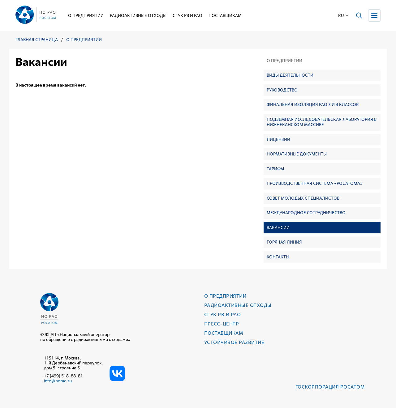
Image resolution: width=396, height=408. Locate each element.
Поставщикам (225, 15)
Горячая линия (284, 242)
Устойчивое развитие (234, 342)
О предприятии (86, 15)
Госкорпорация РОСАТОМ (329, 387)
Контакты (278, 257)
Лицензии (278, 139)
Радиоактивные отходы (138, 15)
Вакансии (278, 227)
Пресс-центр (221, 324)
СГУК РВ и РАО (187, 15)
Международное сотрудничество (306, 212)
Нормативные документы (297, 154)
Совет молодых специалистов (303, 198)
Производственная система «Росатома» (315, 183)
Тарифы (275, 169)
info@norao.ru (58, 381)
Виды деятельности (290, 75)
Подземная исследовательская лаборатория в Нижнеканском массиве (322, 122)
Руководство (282, 90)
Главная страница (36, 39)
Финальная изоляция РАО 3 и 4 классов (313, 104)
